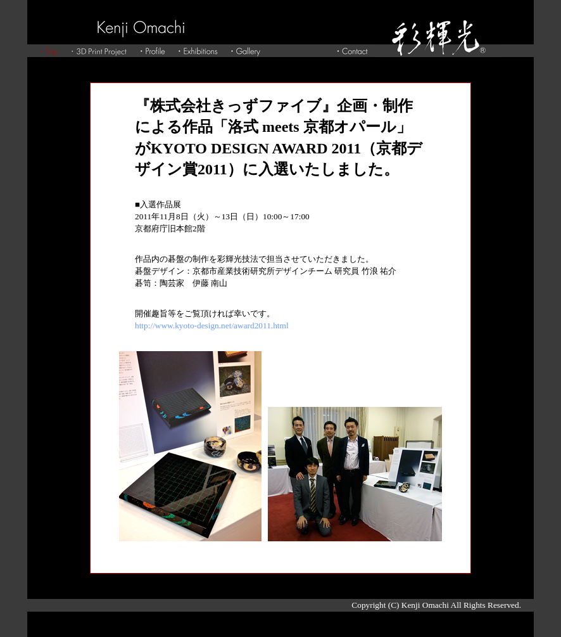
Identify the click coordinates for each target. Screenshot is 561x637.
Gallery (245, 50)
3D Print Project (99, 50)
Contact (352, 50)
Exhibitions (198, 50)
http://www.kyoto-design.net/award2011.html (212, 325)
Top (49, 50)
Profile (152, 50)
